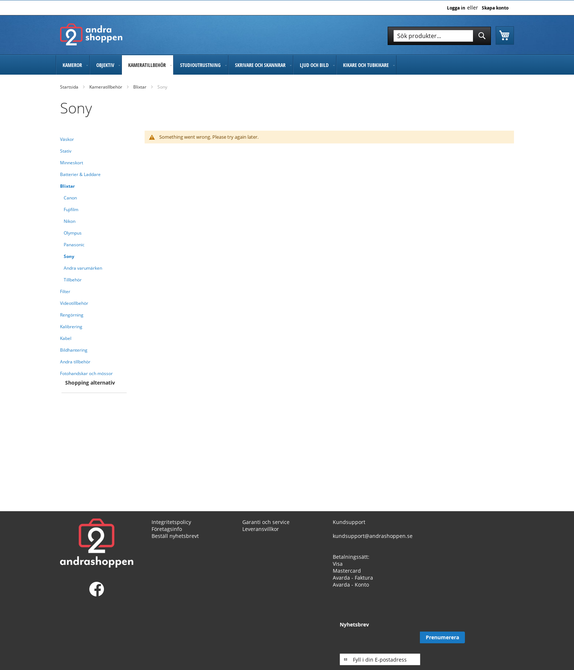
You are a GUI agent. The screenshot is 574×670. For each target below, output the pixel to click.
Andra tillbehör (75, 362)
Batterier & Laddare (80, 174)
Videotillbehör (74, 303)
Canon (70, 198)
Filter (65, 291)
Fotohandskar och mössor (86, 373)
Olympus (73, 233)
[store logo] (91, 34)
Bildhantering (73, 350)
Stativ (65, 151)
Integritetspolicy (171, 522)
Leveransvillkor (260, 528)
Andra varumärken (83, 268)
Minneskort (71, 163)
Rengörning (71, 315)
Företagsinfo (167, 528)
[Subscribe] (491, 637)
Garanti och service (266, 522)
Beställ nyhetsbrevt (175, 535)
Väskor (67, 139)
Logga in (456, 8)
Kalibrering (71, 326)
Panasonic (74, 245)
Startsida (69, 87)
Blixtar (139, 87)
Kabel (65, 338)
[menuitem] (72, 65)
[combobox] (439, 36)
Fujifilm (71, 209)
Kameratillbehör (105, 87)
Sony (69, 256)
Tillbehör (73, 280)
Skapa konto (495, 8)
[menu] (287, 65)
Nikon (69, 221)
